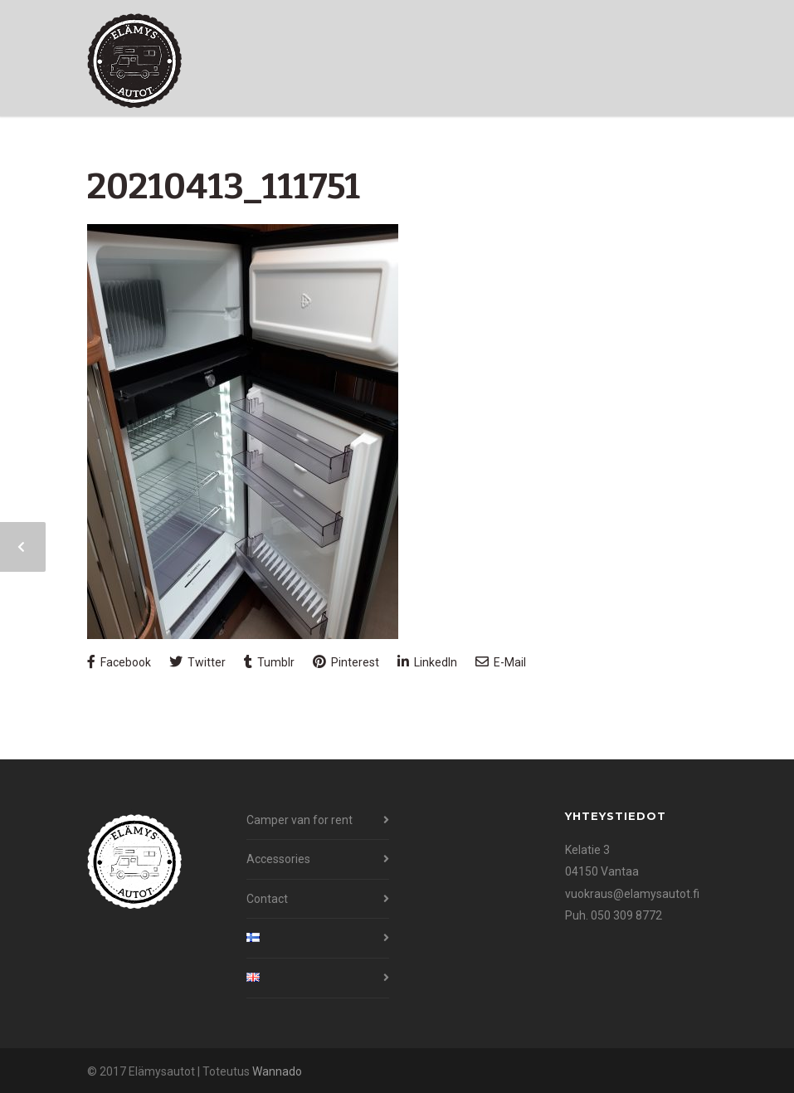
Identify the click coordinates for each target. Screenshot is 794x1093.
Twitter (197, 662)
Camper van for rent (299, 820)
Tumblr (269, 662)
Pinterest (346, 662)
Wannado (277, 1071)
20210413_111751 (223, 186)
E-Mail (500, 662)
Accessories (278, 859)
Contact (267, 898)
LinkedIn (427, 662)
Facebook (119, 662)
